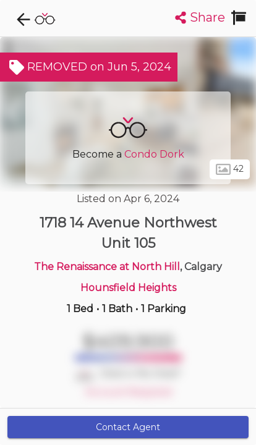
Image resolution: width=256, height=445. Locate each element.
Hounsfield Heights (128, 288)
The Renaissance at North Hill (107, 267)
